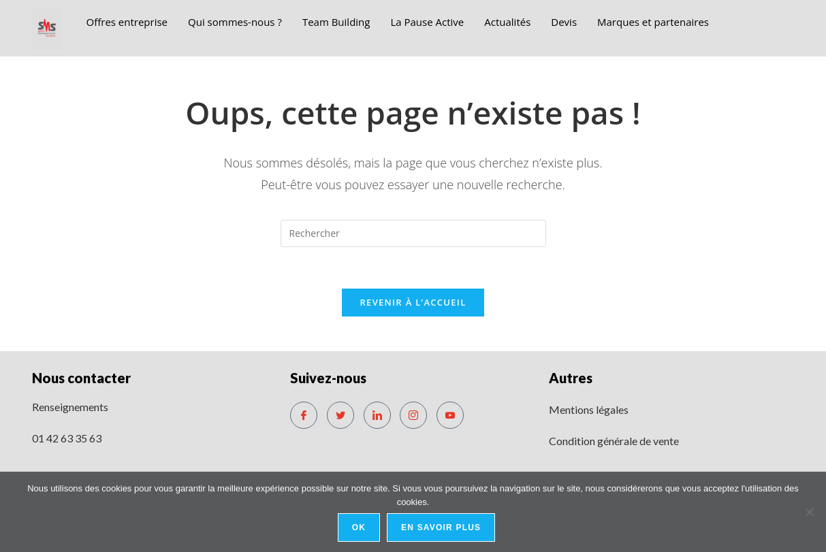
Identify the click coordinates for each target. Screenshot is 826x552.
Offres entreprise (127, 22)
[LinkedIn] (377, 415)
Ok (359, 527)
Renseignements (70, 406)
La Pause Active (427, 22)
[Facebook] (303, 415)
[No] (809, 512)
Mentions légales (589, 409)
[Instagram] (413, 415)
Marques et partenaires (653, 22)
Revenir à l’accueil (413, 302)
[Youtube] (450, 415)
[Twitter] (340, 415)
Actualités (507, 22)
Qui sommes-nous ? (235, 22)
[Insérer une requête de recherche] (413, 233)
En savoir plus (441, 527)
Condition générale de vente (614, 440)
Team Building (336, 22)
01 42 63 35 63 (66, 438)
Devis (564, 22)
